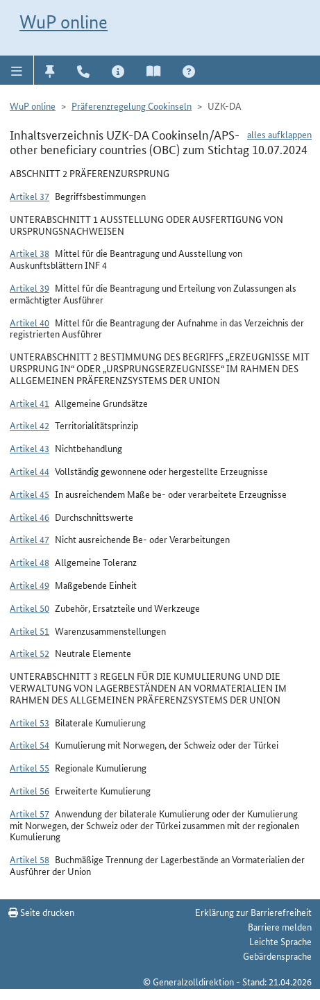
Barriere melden (280, 926)
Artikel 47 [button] (29, 539)
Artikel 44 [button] (29, 471)
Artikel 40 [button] (29, 322)
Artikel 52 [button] (29, 653)
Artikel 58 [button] (29, 859)
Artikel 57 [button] (29, 813)
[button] (17, 70)
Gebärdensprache (277, 955)
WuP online (63, 22)
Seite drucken (41, 912)
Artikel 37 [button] (29, 196)
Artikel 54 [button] (29, 744)
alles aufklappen (279, 134)
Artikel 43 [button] (29, 448)
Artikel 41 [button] (29, 403)
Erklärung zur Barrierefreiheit (253, 912)
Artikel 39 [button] (29, 287)
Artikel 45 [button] (29, 494)
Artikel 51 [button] (29, 631)
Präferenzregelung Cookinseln (131, 105)
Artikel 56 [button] (29, 790)
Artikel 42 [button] (29, 425)
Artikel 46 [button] (29, 517)
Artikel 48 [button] (29, 562)
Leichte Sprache (280, 941)
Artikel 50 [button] (29, 608)
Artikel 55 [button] (29, 767)
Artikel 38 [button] (29, 253)
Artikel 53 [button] (29, 722)
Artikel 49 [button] (29, 585)
